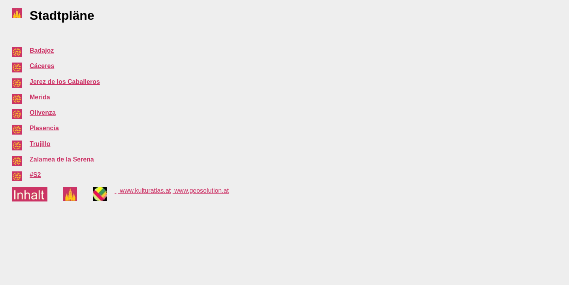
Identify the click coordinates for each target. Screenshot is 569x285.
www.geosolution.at (201, 190)
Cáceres (42, 66)
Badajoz (42, 50)
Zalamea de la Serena (62, 159)
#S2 (35, 174)
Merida (40, 97)
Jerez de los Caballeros (65, 81)
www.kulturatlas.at (144, 190)
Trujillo (40, 144)
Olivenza (43, 112)
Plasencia (44, 128)
